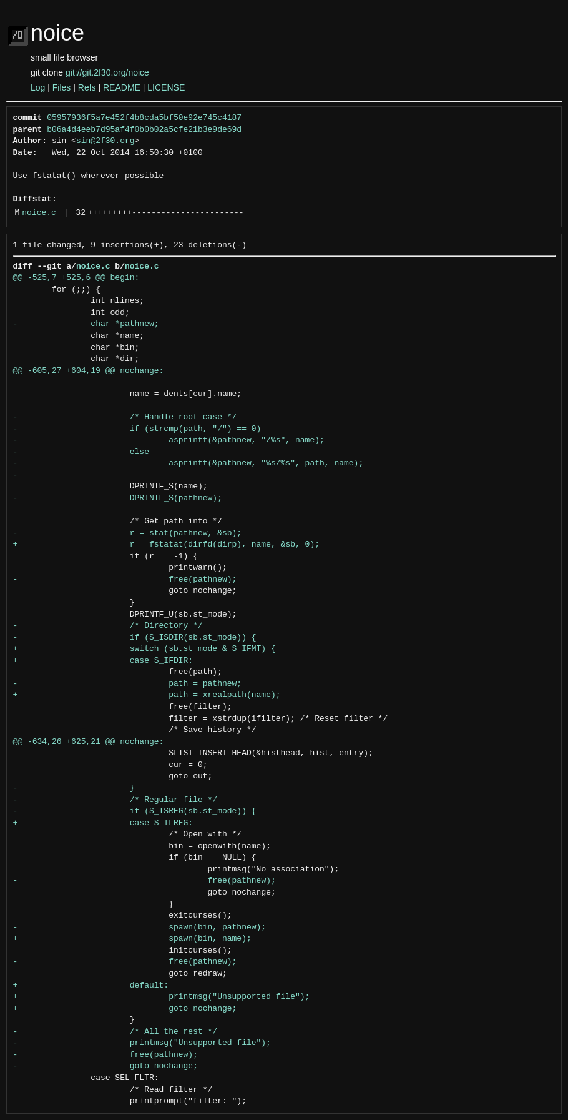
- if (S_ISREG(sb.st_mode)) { (135, 811)
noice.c (39, 213)
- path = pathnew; (127, 684)
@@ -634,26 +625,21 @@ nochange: (88, 742)
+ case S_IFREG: (103, 823)
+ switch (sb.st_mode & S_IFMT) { (144, 649)
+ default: (91, 985)
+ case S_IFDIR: (103, 661)
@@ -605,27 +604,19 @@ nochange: (88, 371)
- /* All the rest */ (115, 1032)
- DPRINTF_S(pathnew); (117, 498)
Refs (87, 87)
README (121, 87)
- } (74, 788)
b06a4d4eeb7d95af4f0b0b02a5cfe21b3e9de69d (144, 130)
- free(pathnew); (125, 579)
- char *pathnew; (86, 324)
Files (61, 87)
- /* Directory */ (108, 626)
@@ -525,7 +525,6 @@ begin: (76, 278)
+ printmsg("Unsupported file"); (161, 997)
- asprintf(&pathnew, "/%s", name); (169, 440)
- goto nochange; (105, 1066)
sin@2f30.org (105, 141)
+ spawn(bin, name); (132, 938)
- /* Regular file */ (115, 800)
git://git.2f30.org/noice (107, 72)
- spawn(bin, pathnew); (140, 927)
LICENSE (166, 87)
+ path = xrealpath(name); (147, 695)
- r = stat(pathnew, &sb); (127, 533)
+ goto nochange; (125, 1008)
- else (81, 452)
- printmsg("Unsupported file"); (142, 1043)
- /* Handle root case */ (125, 417)
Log (38, 87)
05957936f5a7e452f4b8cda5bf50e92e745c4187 (144, 118)
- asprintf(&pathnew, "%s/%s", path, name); (188, 463)
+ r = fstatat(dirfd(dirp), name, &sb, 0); (166, 544)
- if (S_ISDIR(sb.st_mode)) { (135, 637)
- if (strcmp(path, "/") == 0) (137, 429)
